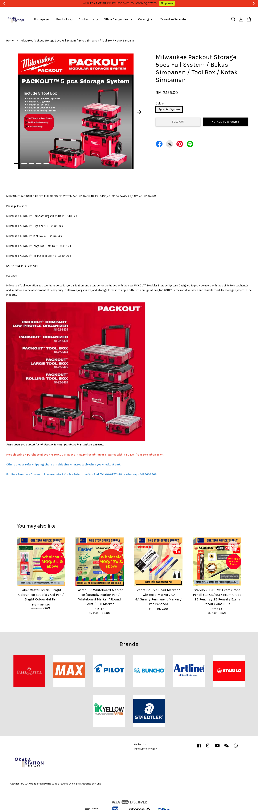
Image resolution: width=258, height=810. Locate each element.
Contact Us (88, 19)
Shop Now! (161, 3)
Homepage (41, 19)
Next (139, 112)
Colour (160, 103)
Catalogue (145, 19)
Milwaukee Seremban (174, 19)
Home (10, 40)
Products (64, 19)
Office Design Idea (118, 19)
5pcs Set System (169, 109)
